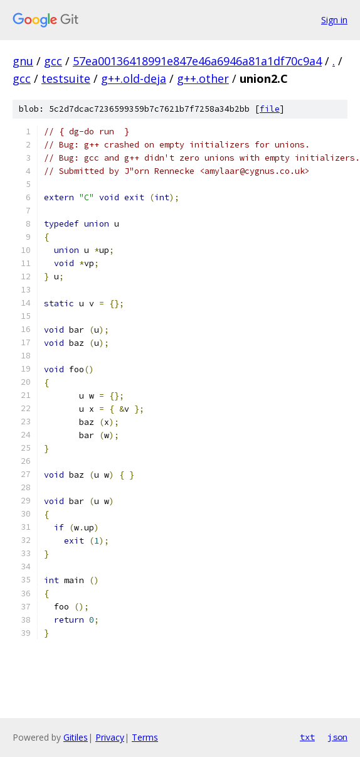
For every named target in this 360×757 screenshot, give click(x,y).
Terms (145, 737)
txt (307, 737)
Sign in (334, 20)
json (337, 737)
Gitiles (75, 737)
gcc (53, 60)
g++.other (203, 78)
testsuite (65, 78)
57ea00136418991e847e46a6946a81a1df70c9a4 (197, 60)
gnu (23, 60)
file (270, 109)
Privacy (109, 737)
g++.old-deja (133, 78)
